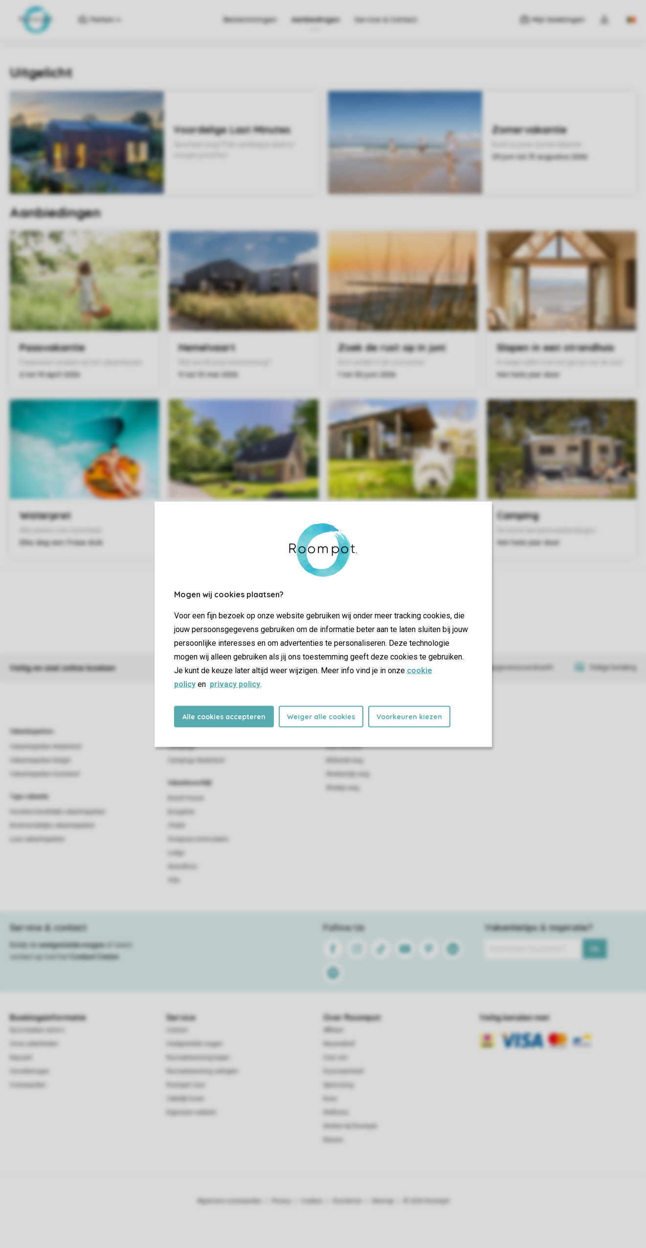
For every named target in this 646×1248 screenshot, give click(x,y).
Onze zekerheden (34, 1043)
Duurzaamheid (343, 1071)
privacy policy (235, 683)
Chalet (176, 825)
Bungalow (181, 811)
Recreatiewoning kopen (198, 1057)
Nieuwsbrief (339, 1043)
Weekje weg (342, 787)
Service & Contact (386, 19)
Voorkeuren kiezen (409, 716)
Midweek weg (344, 760)
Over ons (335, 1057)
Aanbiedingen (315, 19)
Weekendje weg (347, 774)
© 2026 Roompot (426, 1201)
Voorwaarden (28, 1085)
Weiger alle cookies (321, 716)
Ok (594, 948)
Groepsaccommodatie (198, 839)
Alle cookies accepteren (224, 716)
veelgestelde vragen (72, 945)
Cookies (312, 1201)
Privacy (281, 1201)
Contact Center (94, 957)
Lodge (176, 852)
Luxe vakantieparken (37, 839)
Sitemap (383, 1201)
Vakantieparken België (40, 760)
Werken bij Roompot (350, 1126)
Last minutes (344, 746)
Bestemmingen (250, 19)
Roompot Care (185, 1085)
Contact (177, 1030)
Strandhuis (182, 866)
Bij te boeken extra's (37, 1030)
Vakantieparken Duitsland (44, 774)
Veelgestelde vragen (194, 1043)
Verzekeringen (29, 1071)
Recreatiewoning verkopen (202, 1071)
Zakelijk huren (185, 1098)
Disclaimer (347, 1201)
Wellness (336, 1112)
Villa (173, 880)
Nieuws (333, 1139)
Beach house (186, 798)
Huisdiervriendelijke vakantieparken (58, 811)
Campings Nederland (196, 760)
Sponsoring (338, 1085)
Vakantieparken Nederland (45, 746)
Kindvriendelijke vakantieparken (52, 825)
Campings (181, 746)
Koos (330, 1098)
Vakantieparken (31, 731)
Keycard (21, 1057)
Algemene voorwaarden (229, 1201)
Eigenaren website (191, 1112)
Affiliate (333, 1030)
